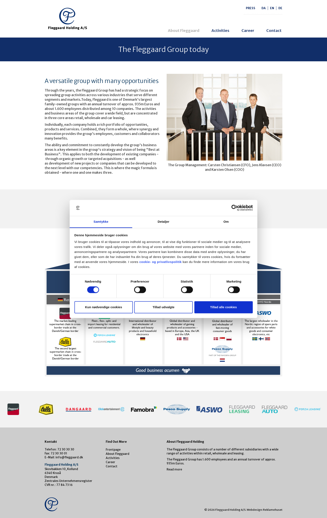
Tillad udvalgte (164, 307)
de (280, 8)
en (272, 8)
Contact (274, 30)
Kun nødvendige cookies (103, 307)
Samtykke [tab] (101, 221)
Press (250, 8)
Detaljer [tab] (163, 221)
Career (247, 30)
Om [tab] (226, 221)
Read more (174, 469)
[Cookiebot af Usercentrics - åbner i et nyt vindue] (234, 208)
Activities (220, 30)
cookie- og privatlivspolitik (160, 262)
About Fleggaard (183, 30)
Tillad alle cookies (223, 307)
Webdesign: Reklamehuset (264, 510)
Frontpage (113, 449)
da (264, 8)
